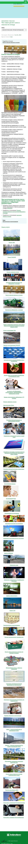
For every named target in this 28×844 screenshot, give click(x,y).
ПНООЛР (9, 208)
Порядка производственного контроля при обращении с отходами (14, 212)
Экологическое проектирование (10, 221)
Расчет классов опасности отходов (11, 42)
